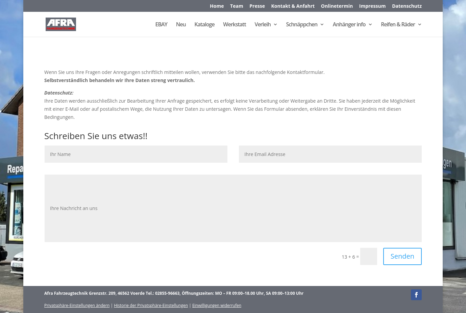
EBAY (161, 25)
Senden (402, 256)
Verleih (262, 25)
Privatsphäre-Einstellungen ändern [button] (76, 305)
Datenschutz (407, 6)
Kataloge (204, 25)
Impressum (372, 6)
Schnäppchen (301, 25)
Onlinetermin (337, 6)
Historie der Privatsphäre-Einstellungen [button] (151, 305)
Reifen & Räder (398, 25)
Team (236, 6)
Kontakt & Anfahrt (293, 6)
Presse (257, 6)
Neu (181, 25)
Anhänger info (349, 25)
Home (217, 6)
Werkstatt (234, 25)
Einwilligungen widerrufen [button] (216, 305)
